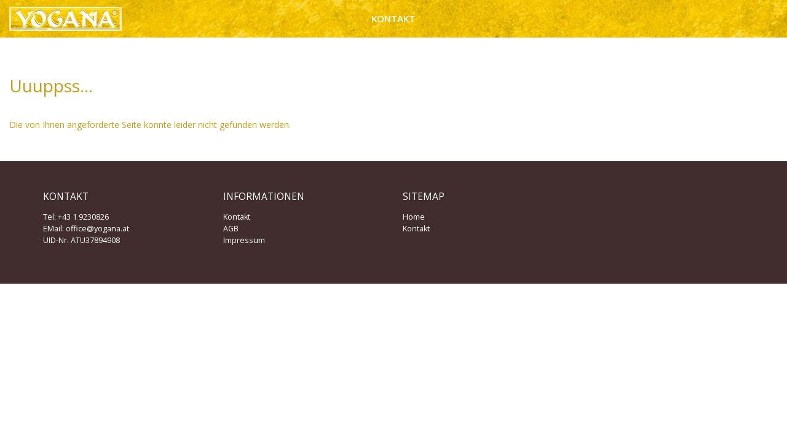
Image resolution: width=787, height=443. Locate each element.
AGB (231, 228)
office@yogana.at (97, 228)
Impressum (244, 240)
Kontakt (393, 18)
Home (414, 217)
